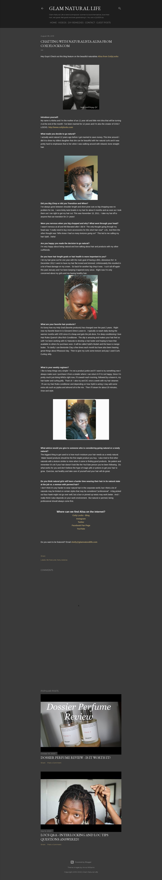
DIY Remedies (75, 22)
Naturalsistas (62, 560)
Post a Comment (54, 763)
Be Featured (51, 560)
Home (52, 22)
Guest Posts (102, 22)
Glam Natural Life (75, 8)
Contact (89, 22)
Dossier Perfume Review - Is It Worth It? (76, 757)
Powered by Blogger (81, 862)
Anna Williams (88, 867)
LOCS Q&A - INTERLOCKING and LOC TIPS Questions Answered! (74, 837)
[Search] (119, 7)
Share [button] (43, 556)
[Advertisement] (81, 663)
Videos (61, 22)
